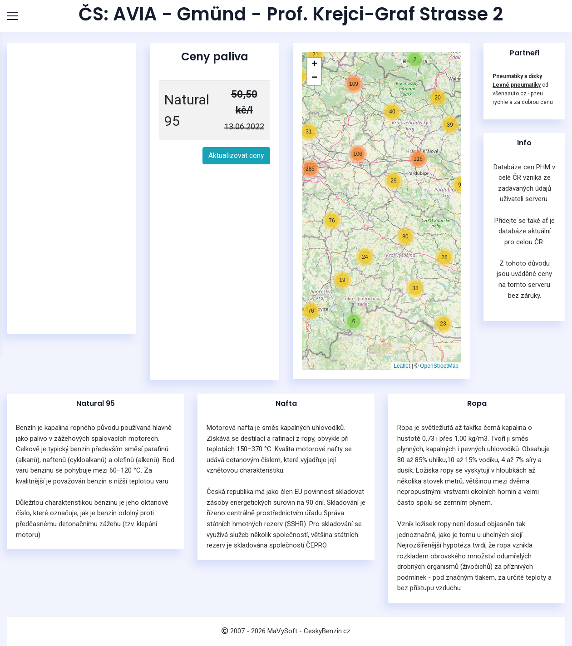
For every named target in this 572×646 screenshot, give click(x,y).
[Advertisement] (71, 188)
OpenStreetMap (439, 366)
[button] (342, 280)
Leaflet (402, 366)
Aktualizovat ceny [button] (236, 155)
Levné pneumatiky (517, 85)
